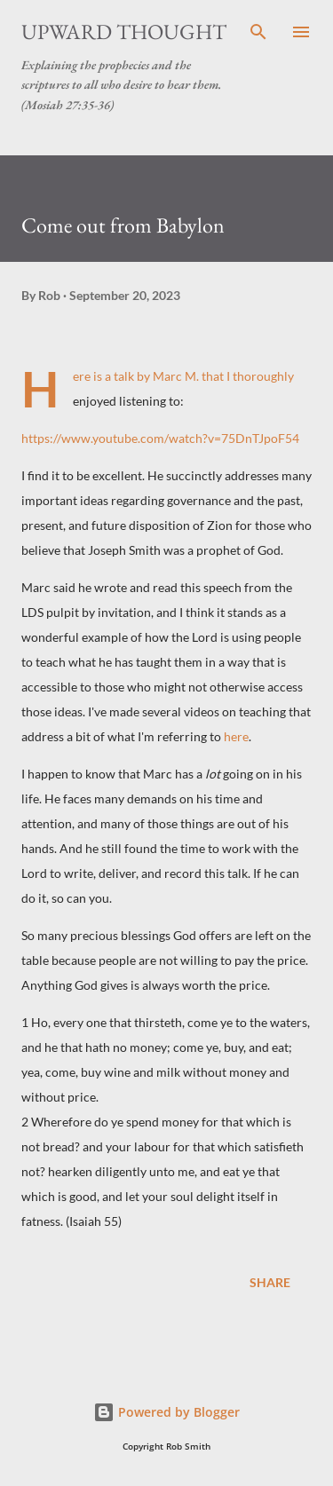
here (236, 736)
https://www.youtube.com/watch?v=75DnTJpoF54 (160, 438)
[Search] (258, 32)
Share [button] (270, 1282)
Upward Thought (123, 31)
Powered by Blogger (166, 1411)
